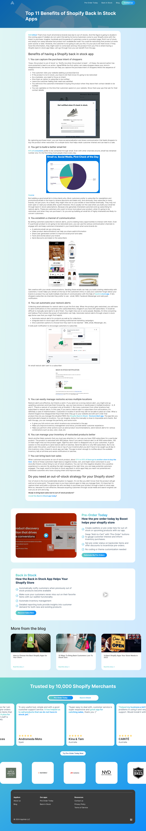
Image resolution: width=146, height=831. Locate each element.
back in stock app (102, 294)
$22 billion (32, 35)
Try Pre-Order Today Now (73, 753)
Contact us (128, 3)
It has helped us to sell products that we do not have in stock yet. (45, 712)
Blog (118, 3)
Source (31, 195)
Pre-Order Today (91, 3)
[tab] (60, 698)
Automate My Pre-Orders (94, 555)
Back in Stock (106, 3)
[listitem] (31, 652)
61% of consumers (35, 151)
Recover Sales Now (26, 613)
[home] (47, 2)
